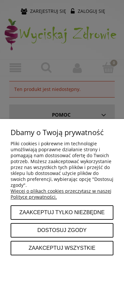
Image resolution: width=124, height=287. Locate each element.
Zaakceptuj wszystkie (61, 248)
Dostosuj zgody (62, 230)
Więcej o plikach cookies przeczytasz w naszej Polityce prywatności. (61, 194)
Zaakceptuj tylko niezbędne (61, 212)
